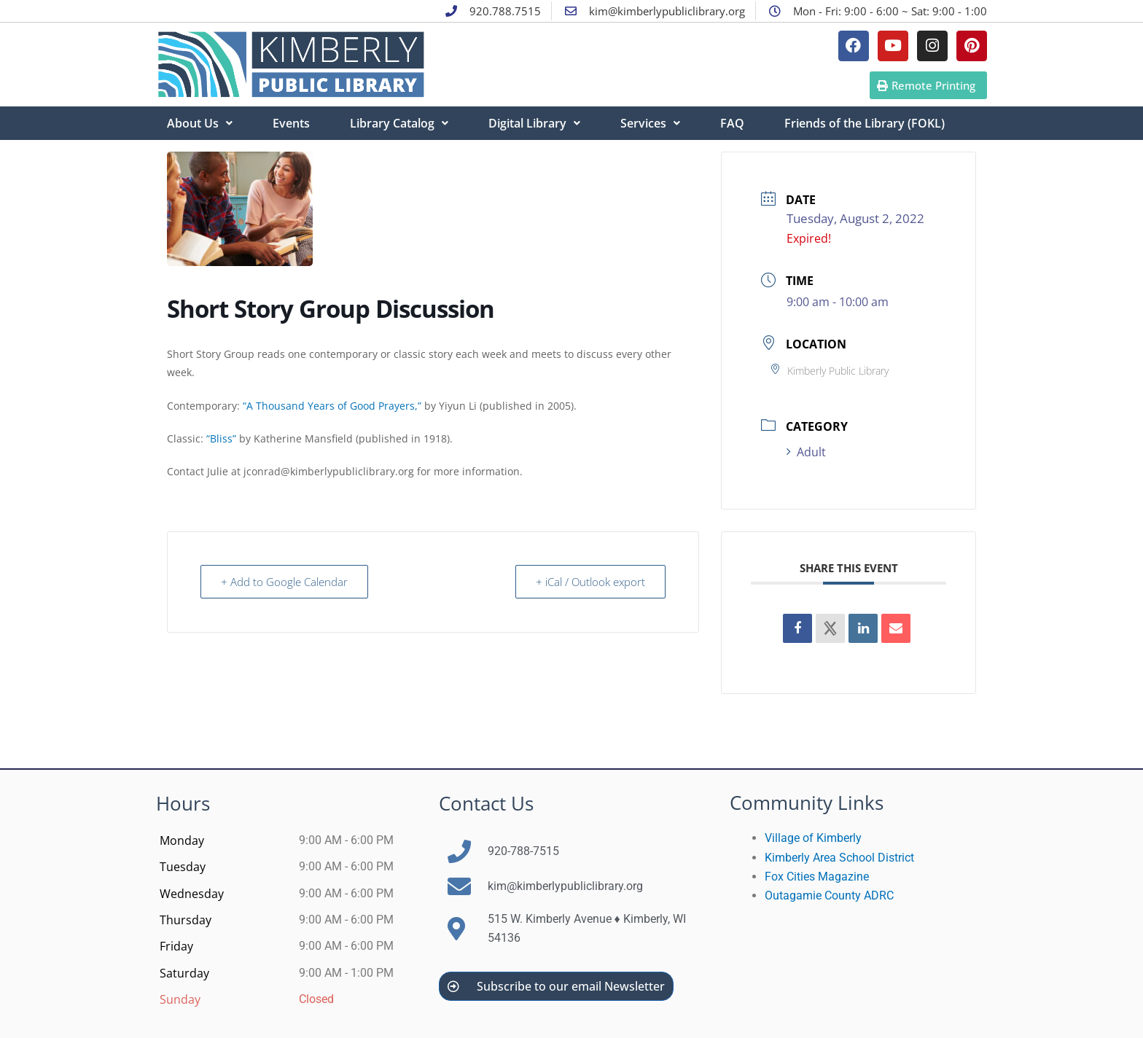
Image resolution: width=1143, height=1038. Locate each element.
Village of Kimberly (813, 838)
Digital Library (534, 123)
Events (291, 123)
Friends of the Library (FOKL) (864, 123)
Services (650, 123)
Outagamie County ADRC (829, 895)
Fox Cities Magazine (817, 876)
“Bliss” (221, 438)
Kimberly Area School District (839, 858)
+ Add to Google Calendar (285, 581)
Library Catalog (399, 123)
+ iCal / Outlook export (589, 581)
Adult (806, 452)
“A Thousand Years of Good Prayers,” (332, 406)
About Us (200, 123)
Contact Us (486, 803)
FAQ (732, 123)
